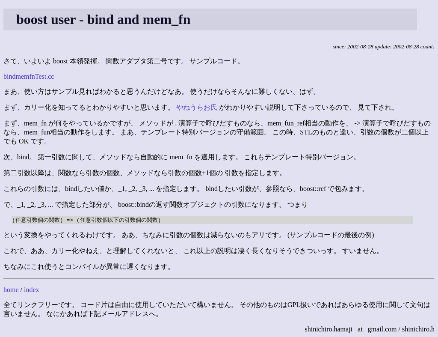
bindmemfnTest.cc (28, 76)
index (31, 290)
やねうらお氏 (196, 107)
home (11, 290)
